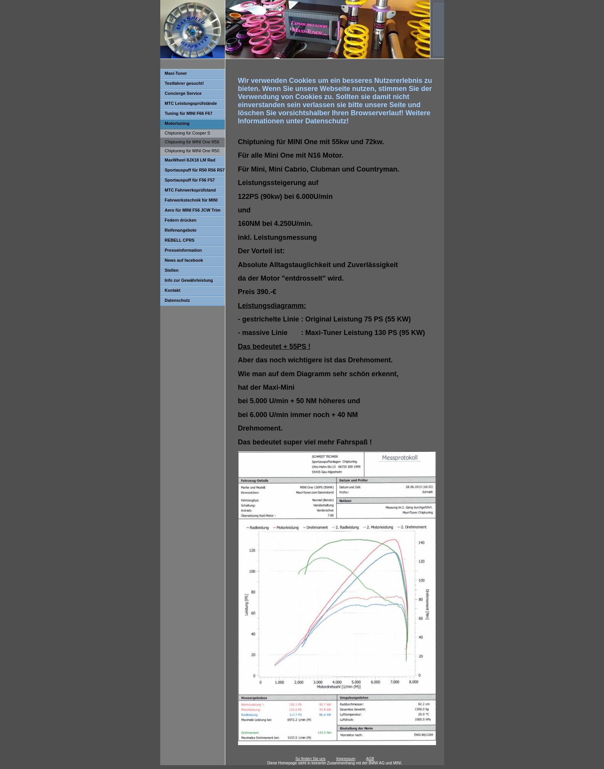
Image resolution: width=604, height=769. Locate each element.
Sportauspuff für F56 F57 (190, 180)
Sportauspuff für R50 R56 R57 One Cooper (192, 172)
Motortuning (177, 123)
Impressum (345, 759)
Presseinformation (183, 250)
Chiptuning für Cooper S (187, 133)
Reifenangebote (181, 230)
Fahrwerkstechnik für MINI (191, 200)
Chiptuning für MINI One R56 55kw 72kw (190, 143)
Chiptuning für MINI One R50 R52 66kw (190, 152)
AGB (370, 759)
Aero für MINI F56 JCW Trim (193, 210)
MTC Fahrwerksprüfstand (190, 190)
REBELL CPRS (180, 240)
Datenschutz (177, 300)
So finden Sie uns (310, 759)
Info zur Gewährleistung (189, 280)
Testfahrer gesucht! (184, 83)
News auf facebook (184, 260)
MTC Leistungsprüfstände (191, 103)
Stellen (172, 270)
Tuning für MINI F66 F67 (189, 113)
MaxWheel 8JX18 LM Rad (190, 160)
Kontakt (173, 290)
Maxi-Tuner (176, 73)
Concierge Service (183, 93)
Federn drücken (181, 220)
